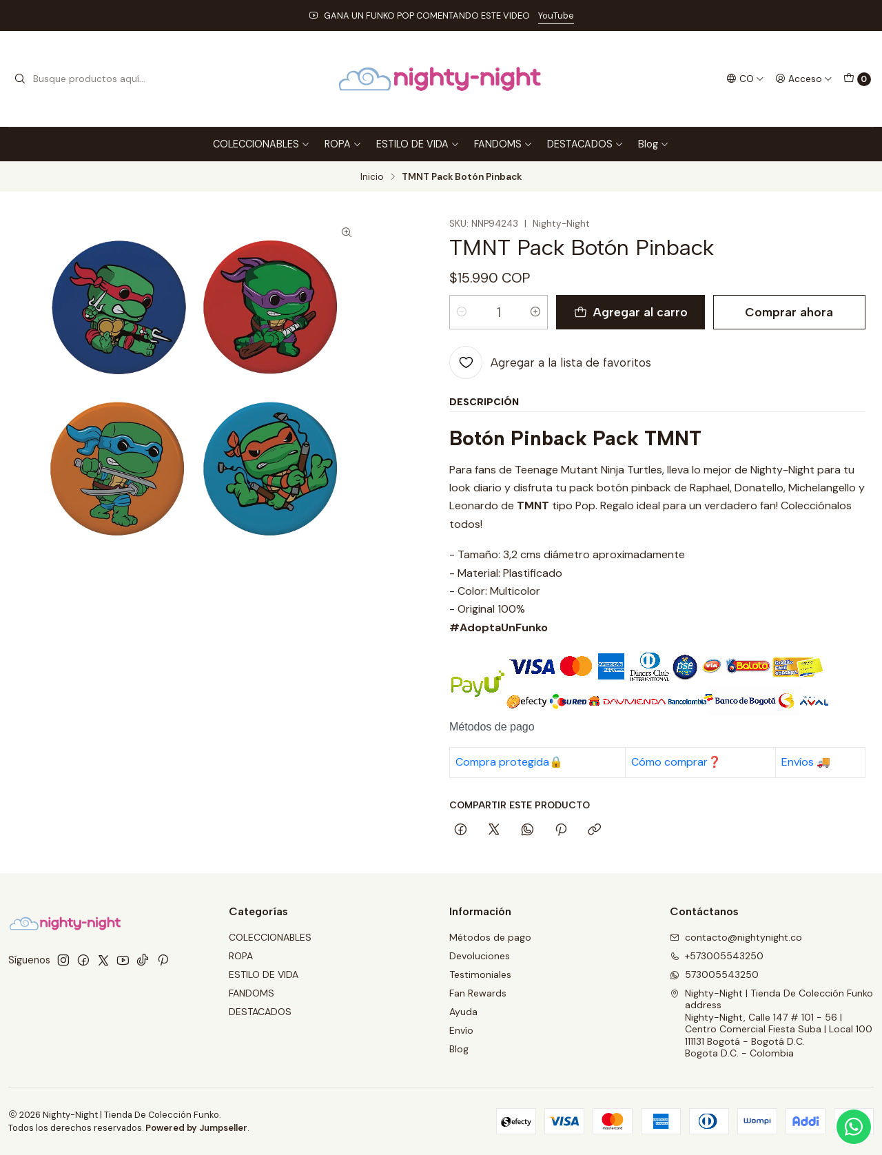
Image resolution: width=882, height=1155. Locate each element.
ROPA (343, 144)
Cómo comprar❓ (676, 762)
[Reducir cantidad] (461, 312)
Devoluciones (479, 956)
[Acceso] (804, 78)
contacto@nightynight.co (736, 937)
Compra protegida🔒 (509, 762)
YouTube (556, 15)
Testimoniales (480, 974)
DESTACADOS (585, 144)
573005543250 (714, 974)
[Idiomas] (745, 78)
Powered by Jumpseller (196, 1128)
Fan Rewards (477, 993)
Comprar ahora (789, 312)
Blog (653, 144)
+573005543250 (716, 956)
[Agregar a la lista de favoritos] (550, 362)
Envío (461, 1030)
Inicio (372, 177)
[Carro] (857, 79)
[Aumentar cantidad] (535, 312)
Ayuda (463, 1011)
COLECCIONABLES (261, 144)
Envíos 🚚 (805, 762)
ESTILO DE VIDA (418, 144)
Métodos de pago (490, 937)
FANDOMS (503, 144)
